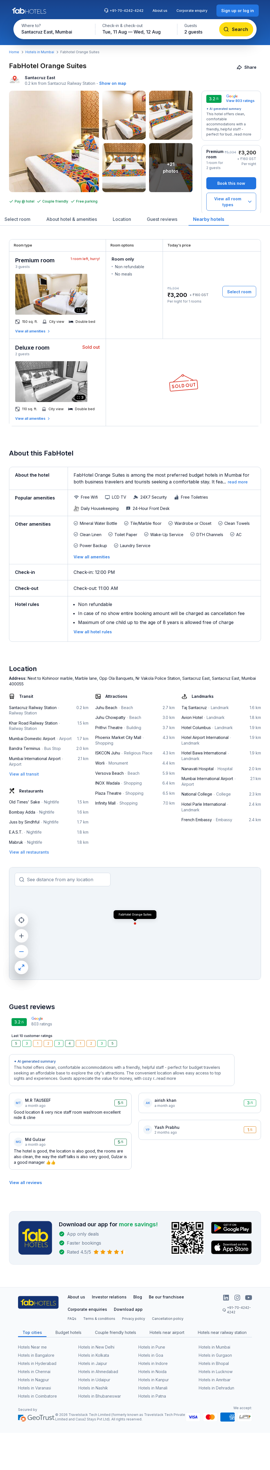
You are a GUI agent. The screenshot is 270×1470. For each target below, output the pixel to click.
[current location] (21, 920)
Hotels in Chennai (34, 1371)
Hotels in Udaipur (94, 1379)
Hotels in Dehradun (216, 1387)
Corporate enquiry (191, 10)
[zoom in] (21, 936)
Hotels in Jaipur (92, 1363)
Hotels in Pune (151, 1347)
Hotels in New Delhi (96, 1347)
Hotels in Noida (152, 1371)
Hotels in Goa (150, 1355)
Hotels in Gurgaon (215, 1355)
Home (14, 52)
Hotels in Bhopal (214, 1363)
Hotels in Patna (152, 1396)
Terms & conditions (99, 1318)
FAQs (72, 1318)
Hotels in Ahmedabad (98, 1371)
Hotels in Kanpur (153, 1379)
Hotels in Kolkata (93, 1355)
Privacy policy (133, 1318)
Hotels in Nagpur (33, 1379)
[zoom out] (21, 951)
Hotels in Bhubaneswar (99, 1396)
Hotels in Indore (153, 1363)
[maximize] (21, 967)
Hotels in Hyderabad (37, 1363)
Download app (128, 1309)
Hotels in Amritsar (215, 1379)
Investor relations (109, 1296)
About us (159, 10)
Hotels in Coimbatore (37, 1396)
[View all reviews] (25, 1182)
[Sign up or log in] (237, 11)
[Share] (247, 67)
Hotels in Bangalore (36, 1355)
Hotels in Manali (152, 1387)
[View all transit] (24, 774)
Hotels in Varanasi (34, 1387)
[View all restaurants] (29, 852)
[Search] (236, 29)
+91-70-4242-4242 (123, 10)
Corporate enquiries (87, 1309)
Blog (137, 1296)
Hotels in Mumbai (39, 52)
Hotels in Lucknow (216, 1371)
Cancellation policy (167, 1318)
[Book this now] (231, 183)
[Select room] (239, 291)
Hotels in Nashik (93, 1387)
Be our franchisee (166, 1296)
